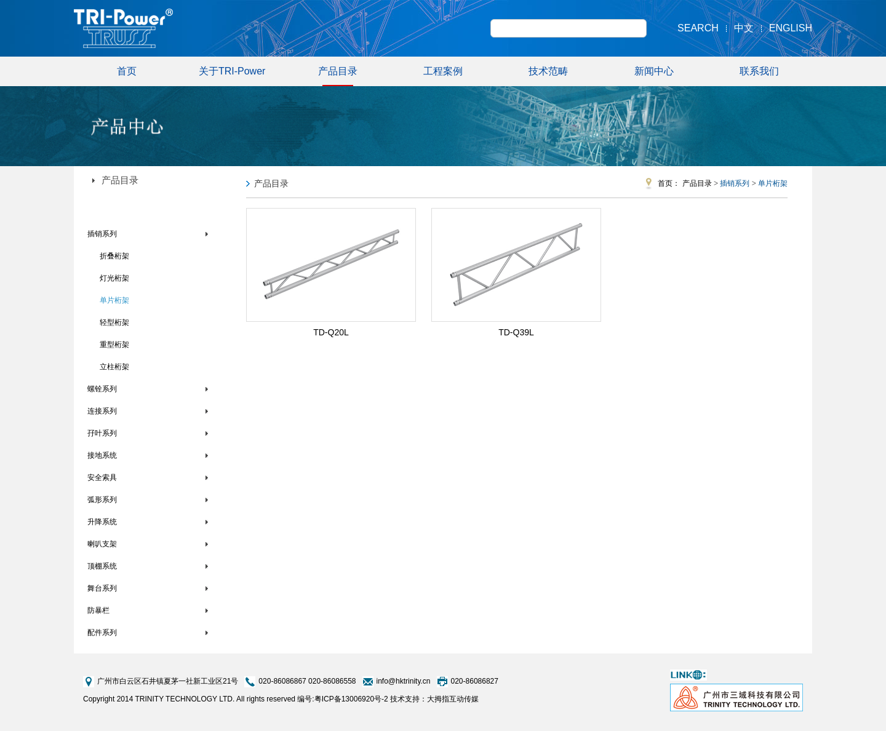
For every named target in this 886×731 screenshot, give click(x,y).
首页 (127, 71)
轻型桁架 (114, 322)
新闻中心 (654, 71)
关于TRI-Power (232, 71)
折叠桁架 (114, 256)
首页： (669, 183)
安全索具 (102, 477)
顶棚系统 (102, 566)
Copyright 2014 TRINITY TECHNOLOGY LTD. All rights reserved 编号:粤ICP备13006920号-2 (235, 699)
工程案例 (443, 71)
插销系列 (102, 234)
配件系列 (102, 632)
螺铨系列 (102, 389)
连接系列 (102, 411)
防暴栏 (98, 610)
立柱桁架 (114, 366)
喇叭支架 (102, 544)
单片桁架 (114, 300)
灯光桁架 (114, 278)
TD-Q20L (331, 332)
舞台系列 (102, 588)
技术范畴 (548, 71)
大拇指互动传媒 (453, 699)
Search (698, 28)
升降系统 (102, 521)
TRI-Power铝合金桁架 (123, 208)
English (790, 28)
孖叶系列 (102, 433)
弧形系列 (102, 499)
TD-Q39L (516, 332)
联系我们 (759, 71)
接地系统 (102, 455)
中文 (744, 28)
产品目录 (337, 76)
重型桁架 (114, 344)
